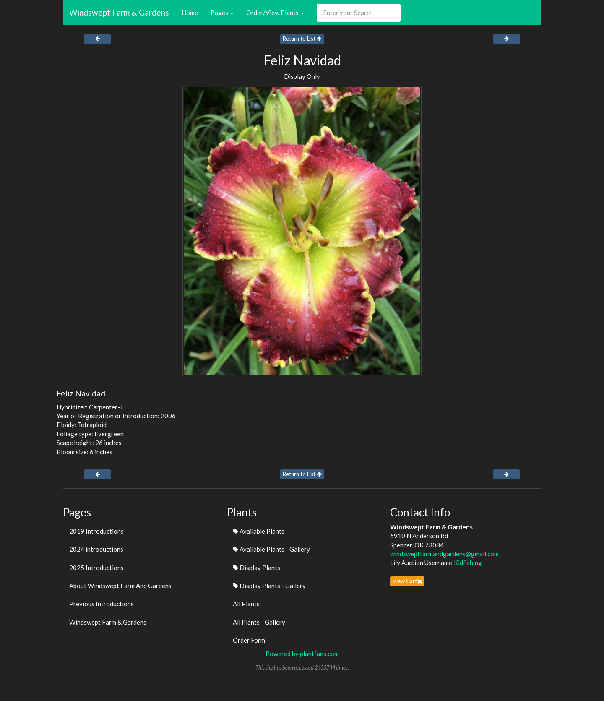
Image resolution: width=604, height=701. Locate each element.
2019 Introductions (96, 531)
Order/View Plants (275, 12)
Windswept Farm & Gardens (119, 12)
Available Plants (258, 531)
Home (190, 12)
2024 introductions (96, 549)
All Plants (246, 603)
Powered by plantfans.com (302, 653)
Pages (222, 12)
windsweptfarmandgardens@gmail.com (444, 554)
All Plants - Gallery (259, 622)
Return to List (302, 38)
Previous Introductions (101, 603)
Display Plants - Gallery (269, 585)
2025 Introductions (96, 567)
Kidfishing (468, 562)
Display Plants (256, 567)
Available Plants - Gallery (271, 549)
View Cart (407, 581)
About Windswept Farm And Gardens (120, 585)
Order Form (249, 640)
